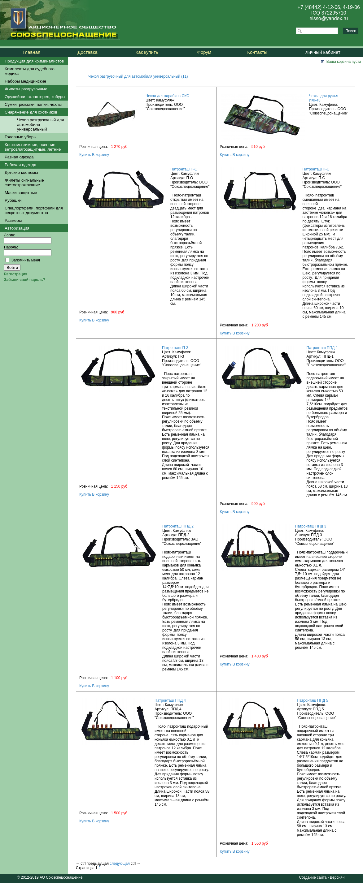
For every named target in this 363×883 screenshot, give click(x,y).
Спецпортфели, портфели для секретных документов (34, 210)
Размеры (13, 220)
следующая (119, 863)
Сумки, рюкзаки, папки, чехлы (33, 104)
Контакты (257, 52)
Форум (204, 52)
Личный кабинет (322, 52)
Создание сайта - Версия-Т (322, 877)
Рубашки (13, 200)
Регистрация (15, 274)
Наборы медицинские (25, 81)
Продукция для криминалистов (34, 61)
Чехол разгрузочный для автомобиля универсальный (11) (138, 76)
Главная (31, 52)
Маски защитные (21, 192)
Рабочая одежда (20, 164)
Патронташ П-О (183, 169)
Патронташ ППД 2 (178, 526)
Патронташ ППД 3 (310, 526)
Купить (85, 155)
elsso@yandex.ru (328, 18)
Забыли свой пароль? (24, 280)
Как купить (146, 52)
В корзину (100, 155)
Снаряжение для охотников (31, 112)
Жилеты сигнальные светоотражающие (24, 182)
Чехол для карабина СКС (167, 96)
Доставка (87, 52)
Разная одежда (19, 157)
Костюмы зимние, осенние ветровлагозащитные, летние (33, 147)
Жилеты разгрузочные (26, 89)
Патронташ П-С (316, 169)
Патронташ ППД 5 (312, 700)
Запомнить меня (25, 260)
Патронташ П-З (175, 348)
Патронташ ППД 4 (170, 700)
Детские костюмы (21, 172)
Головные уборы (21, 137)
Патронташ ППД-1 (322, 348)
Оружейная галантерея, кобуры (35, 96)
